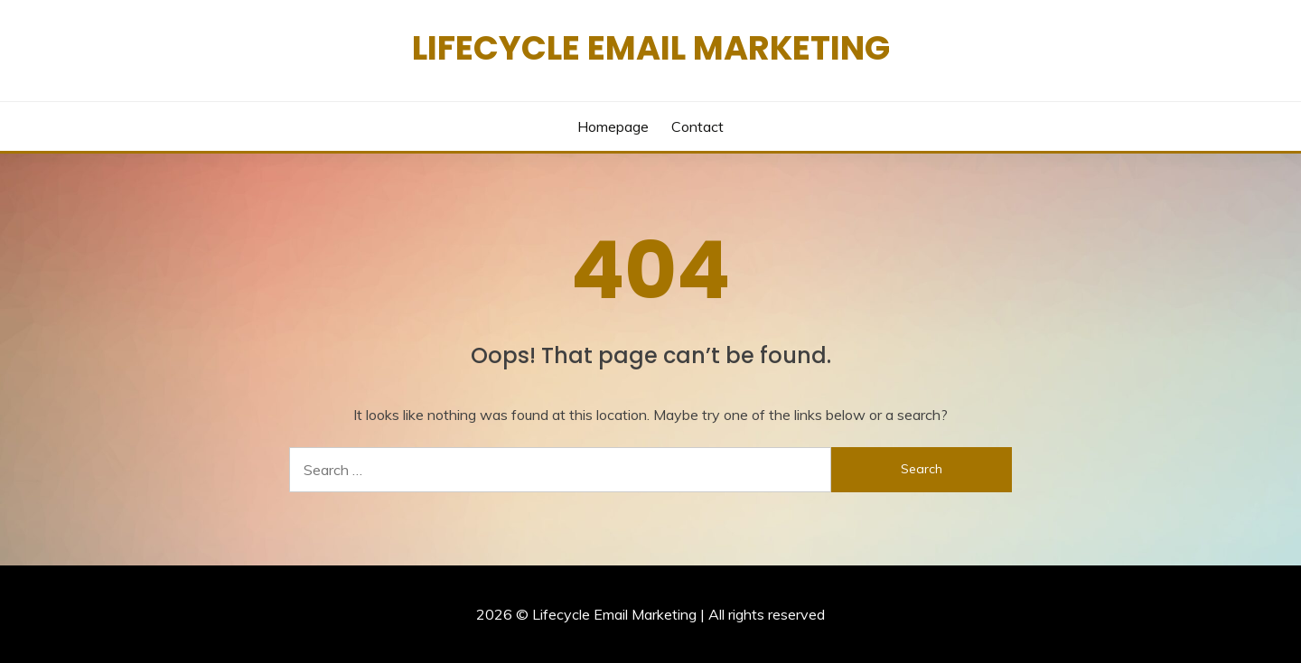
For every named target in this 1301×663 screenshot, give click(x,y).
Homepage (613, 126)
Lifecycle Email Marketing (651, 47)
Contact (697, 126)
